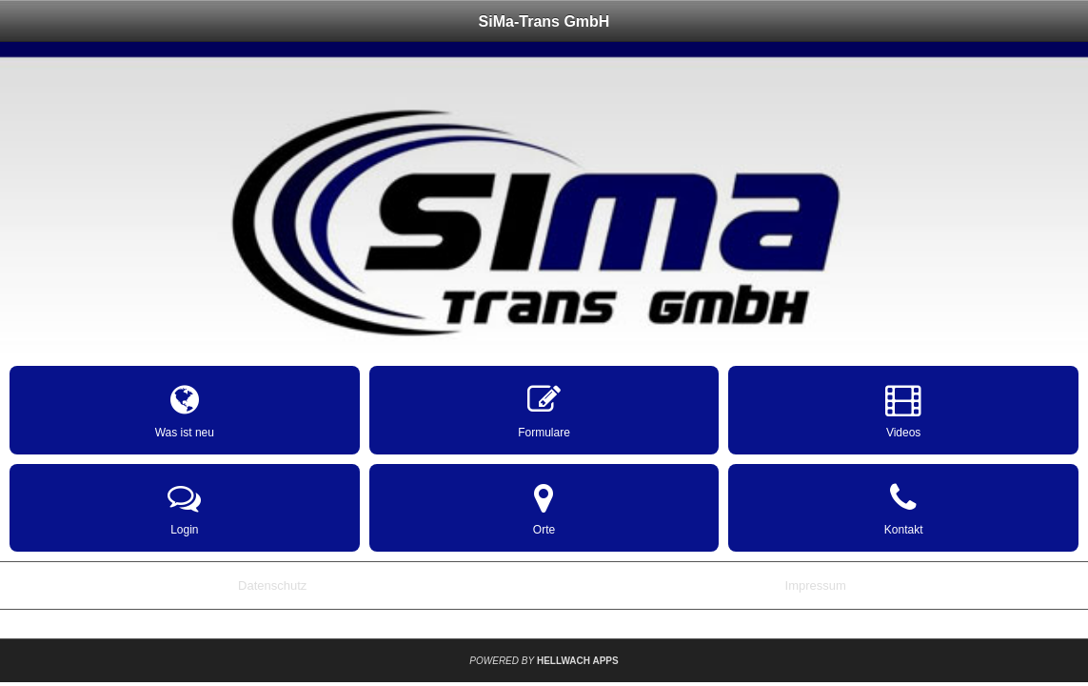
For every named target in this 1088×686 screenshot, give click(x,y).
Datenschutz (272, 585)
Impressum (815, 585)
